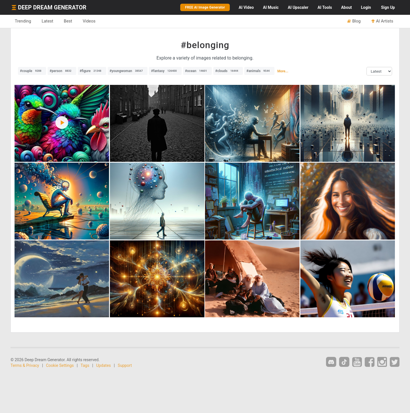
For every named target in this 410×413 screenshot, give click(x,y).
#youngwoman (128, 71)
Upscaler (298, 7)
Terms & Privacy (25, 365)
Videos (89, 21)
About (346, 7)
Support (125, 365)
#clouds (228, 71)
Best (68, 21)
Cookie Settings (60, 365)
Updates (103, 365)
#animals (259, 71)
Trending (23, 21)
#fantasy (165, 71)
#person (62, 71)
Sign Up (388, 7)
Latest (47, 21)
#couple (32, 71)
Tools (324, 7)
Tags (85, 365)
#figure (92, 71)
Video (246, 7)
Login (366, 7)
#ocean (197, 71)
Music (270, 7)
